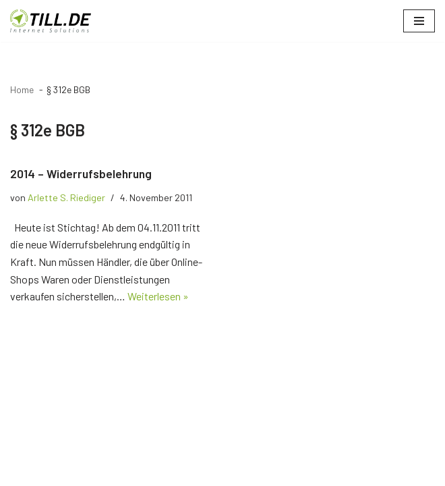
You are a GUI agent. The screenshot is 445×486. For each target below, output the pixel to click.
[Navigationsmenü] (419, 20)
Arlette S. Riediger (66, 197)
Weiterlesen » (158, 296)
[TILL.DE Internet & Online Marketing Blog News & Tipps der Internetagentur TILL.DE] (50, 20)
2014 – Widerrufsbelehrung (81, 173)
